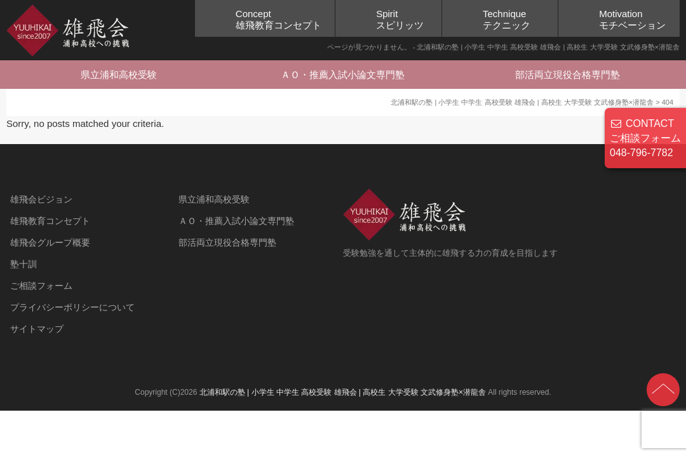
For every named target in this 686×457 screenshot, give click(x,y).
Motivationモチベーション (632, 19)
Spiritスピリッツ (400, 19)
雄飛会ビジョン (41, 199)
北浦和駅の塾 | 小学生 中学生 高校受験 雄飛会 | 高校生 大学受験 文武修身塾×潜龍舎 (342, 392)
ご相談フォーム (41, 286)
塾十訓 (23, 264)
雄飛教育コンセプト (50, 221)
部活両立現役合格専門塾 (567, 74)
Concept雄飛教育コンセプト (278, 19)
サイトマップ (37, 329)
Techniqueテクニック (506, 19)
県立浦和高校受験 (119, 74)
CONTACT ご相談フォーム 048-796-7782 (645, 138)
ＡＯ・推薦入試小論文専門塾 (343, 74)
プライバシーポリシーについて (72, 307)
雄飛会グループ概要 (50, 242)
